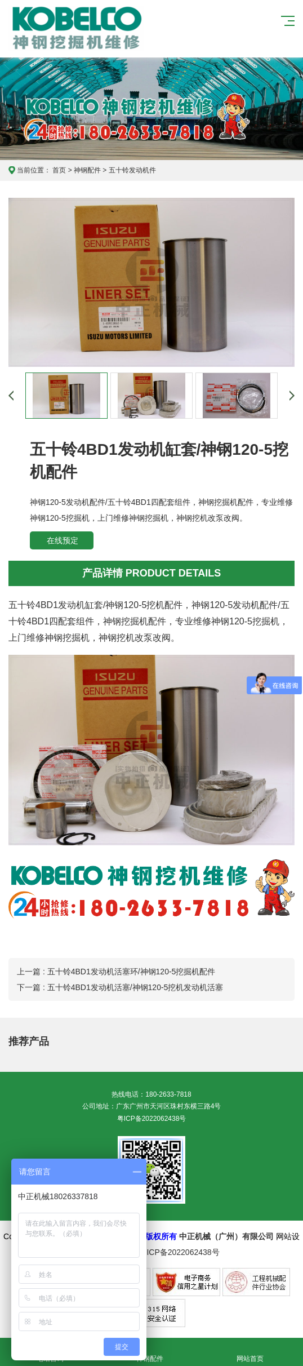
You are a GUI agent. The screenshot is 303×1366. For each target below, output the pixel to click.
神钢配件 (87, 170)
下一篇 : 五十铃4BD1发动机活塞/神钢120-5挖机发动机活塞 (120, 987)
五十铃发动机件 (132, 170)
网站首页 (250, 1352)
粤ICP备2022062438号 (151, 1119)
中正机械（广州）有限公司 (226, 1236)
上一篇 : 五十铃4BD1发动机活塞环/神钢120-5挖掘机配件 (116, 971)
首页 (59, 170)
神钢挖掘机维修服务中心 (76, 29)
